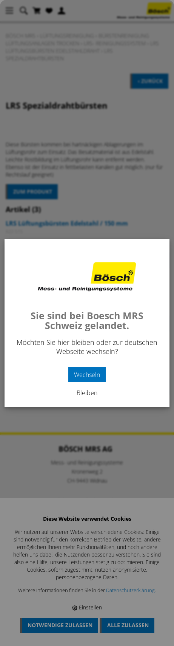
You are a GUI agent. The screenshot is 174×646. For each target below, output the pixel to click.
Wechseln (87, 375)
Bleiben (87, 393)
